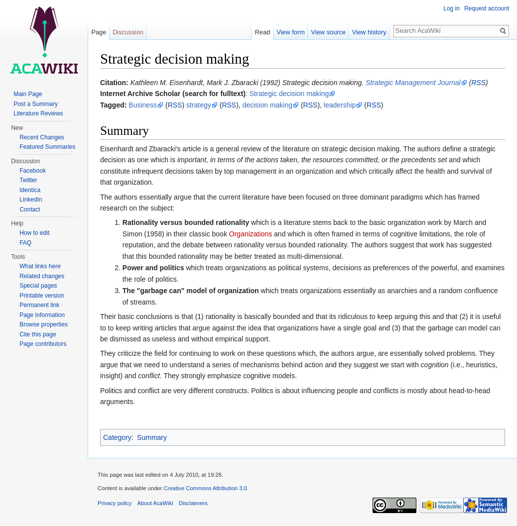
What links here (40, 266)
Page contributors (42, 343)
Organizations (250, 234)
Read (262, 32)
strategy (198, 105)
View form (290, 32)
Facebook (32, 170)
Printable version (41, 295)
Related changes (41, 276)
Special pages (38, 285)
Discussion (128, 32)
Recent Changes (41, 137)
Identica (29, 190)
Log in (451, 8)
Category (117, 437)
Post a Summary (35, 104)
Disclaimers (193, 503)
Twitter (28, 180)
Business (143, 105)
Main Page (27, 94)
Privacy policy (114, 503)
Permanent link (39, 305)
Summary (152, 437)
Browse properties (43, 324)
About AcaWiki (155, 503)
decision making (267, 105)
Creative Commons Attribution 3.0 (205, 488)
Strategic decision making (289, 94)
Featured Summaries (47, 146)
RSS (478, 83)
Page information (42, 315)
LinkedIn (30, 199)
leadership (340, 105)
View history (369, 32)
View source (328, 32)
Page (98, 32)
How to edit (34, 232)
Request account (486, 8)
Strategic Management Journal (413, 83)
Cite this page (37, 334)
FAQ (25, 242)
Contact (29, 209)
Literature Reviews (38, 113)
